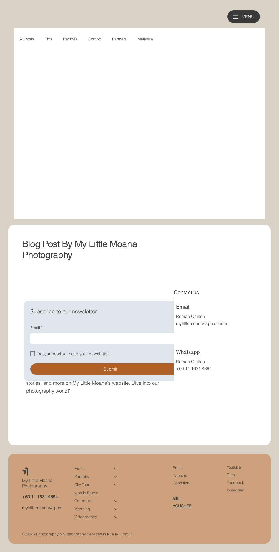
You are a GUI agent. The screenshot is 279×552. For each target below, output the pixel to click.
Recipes (70, 39)
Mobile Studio (86, 492)
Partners (119, 39)
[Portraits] (116, 477)
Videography (85, 516)
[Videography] (116, 517)
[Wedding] (116, 509)
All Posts (26, 39)
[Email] (108, 338)
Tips (48, 39)
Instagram (235, 490)
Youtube (234, 467)
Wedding (82, 508)
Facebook (235, 482)
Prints (178, 467)
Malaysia (145, 39)
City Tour (81, 484)
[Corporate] (116, 501)
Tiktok (232, 474)
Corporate (83, 500)
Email (36, 328)
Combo (94, 39)
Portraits (81, 476)
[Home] (116, 469)
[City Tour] (116, 485)
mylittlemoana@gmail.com (201, 323)
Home (79, 468)
